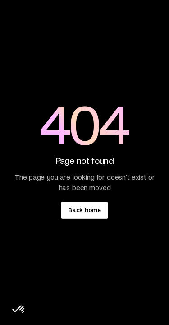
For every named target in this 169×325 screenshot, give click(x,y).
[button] (19, 309)
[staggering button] (84, 210)
